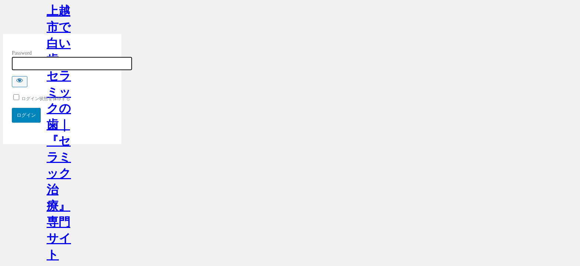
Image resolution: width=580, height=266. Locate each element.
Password (22, 53)
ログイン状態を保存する (41, 98)
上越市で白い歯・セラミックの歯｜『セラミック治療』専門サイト (59, 19)
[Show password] (19, 81)
